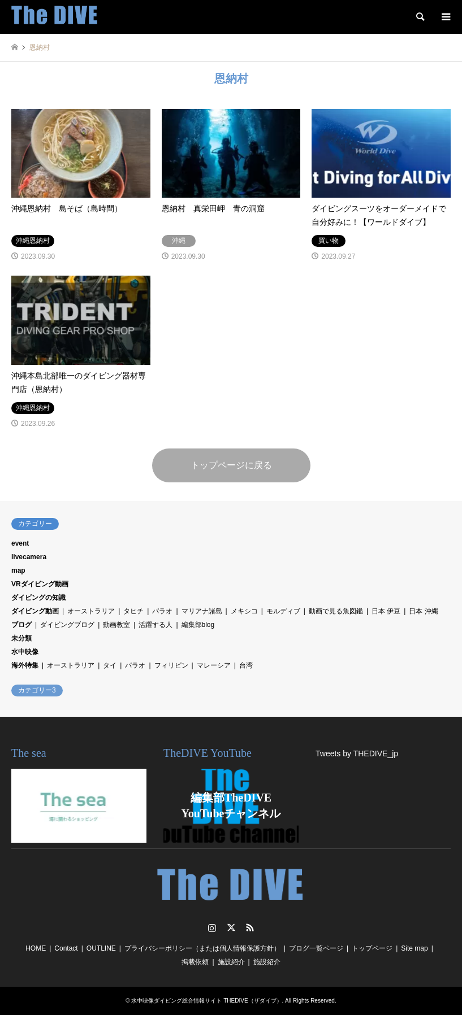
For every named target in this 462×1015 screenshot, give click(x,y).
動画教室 (116, 625)
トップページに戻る (231, 465)
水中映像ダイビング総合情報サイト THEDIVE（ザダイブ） (206, 1000)
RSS (250, 927)
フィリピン (171, 665)
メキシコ (244, 611)
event (20, 543)
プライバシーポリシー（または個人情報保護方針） (202, 948)
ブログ (21, 625)
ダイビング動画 (35, 611)
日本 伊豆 (386, 611)
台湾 (246, 665)
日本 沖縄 (423, 611)
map (18, 570)
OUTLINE (101, 948)
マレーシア (214, 665)
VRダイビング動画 (39, 584)
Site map (414, 948)
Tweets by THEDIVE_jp (357, 753)
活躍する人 (155, 625)
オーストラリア (91, 611)
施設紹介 (231, 962)
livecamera (28, 557)
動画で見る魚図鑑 (336, 611)
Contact (65, 948)
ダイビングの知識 (38, 598)
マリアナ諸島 (202, 611)
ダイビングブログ (67, 625)
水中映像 (24, 652)
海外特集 (24, 665)
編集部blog (198, 625)
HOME (35, 948)
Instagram (212, 927)
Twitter (231, 927)
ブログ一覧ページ (316, 948)
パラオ (162, 611)
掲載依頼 (195, 962)
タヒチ (133, 611)
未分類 (21, 638)
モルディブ (283, 611)
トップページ (372, 948)
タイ (109, 665)
